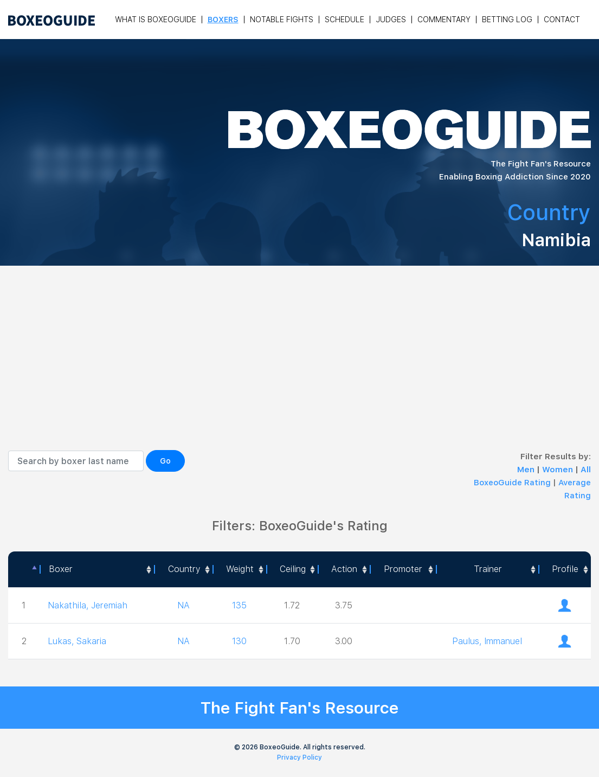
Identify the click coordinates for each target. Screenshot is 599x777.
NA (183, 605)
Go (165, 461)
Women (558, 469)
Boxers (223, 19)
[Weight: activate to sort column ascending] (239, 569)
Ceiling (293, 569)
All (586, 469)
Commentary (444, 19)
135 (239, 605)
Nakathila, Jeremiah (87, 605)
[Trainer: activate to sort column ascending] (487, 569)
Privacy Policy (299, 757)
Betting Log (507, 19)
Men (527, 469)
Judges (391, 19)
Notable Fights (281, 19)
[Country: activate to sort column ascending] (183, 569)
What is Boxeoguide (155, 19)
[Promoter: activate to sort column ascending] (403, 569)
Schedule (344, 19)
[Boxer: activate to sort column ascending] (97, 569)
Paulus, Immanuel (487, 641)
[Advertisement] (299, 369)
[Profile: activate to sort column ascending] (564, 569)
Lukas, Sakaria (77, 641)
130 (239, 641)
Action (344, 569)
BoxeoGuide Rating (512, 482)
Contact (562, 19)
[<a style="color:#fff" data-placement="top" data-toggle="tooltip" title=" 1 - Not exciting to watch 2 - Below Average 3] (343, 569)
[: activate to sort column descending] (24, 569)
